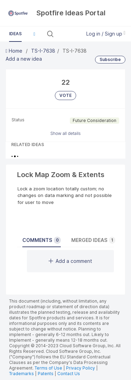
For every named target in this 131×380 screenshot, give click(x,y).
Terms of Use (48, 368)
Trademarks (22, 373)
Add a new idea (24, 59)
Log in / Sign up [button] (105, 34)
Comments (41, 240)
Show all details (65, 133)
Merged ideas (93, 240)
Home (15, 51)
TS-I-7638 (43, 51)
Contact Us (68, 373)
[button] (34, 34)
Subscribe (110, 59)
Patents (45, 373)
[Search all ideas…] (66, 34)
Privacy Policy (80, 368)
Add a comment (70, 261)
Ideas (15, 33)
